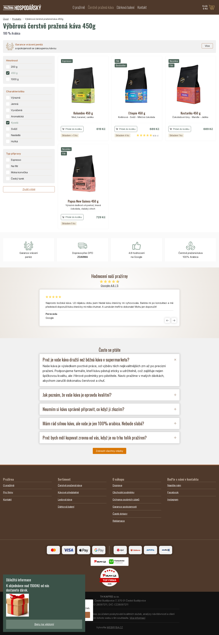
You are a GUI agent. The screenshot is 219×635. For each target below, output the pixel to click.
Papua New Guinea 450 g (83, 201)
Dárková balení (125, 7)
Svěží (14, 128)
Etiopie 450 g (137, 113)
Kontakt (142, 7)
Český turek (17, 178)
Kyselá (14, 122)
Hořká (14, 141)
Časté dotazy (120, 513)
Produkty (16, 19)
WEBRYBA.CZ (115, 627)
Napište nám (174, 485)
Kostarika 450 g (191, 113)
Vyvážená (16, 110)
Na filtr (14, 166)
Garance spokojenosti (125, 506)
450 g (14, 73)
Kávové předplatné (68, 492)
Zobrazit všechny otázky (109, 450)
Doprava (117, 485)
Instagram (172, 499)
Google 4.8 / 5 (109, 285)
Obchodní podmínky (123, 492)
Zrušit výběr (29, 189)
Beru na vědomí (44, 624)
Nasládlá (15, 135)
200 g (14, 66)
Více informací (137, 617)
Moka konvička (19, 172)
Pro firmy (8, 492)
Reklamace (119, 520)
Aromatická (17, 116)
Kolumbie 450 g (83, 113)
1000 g (15, 79)
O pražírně (79, 7)
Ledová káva (65, 499)
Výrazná (15, 97)
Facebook (173, 492)
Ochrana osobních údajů (126, 499)
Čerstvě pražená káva (101, 7)
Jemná (14, 103)
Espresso (16, 159)
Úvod (6, 19)
